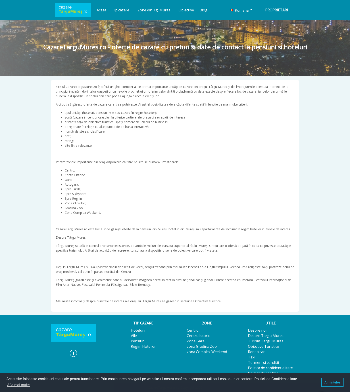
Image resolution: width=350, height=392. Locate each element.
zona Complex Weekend (207, 351)
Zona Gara (195, 341)
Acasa (101, 10)
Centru (192, 330)
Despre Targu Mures (265, 335)
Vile (134, 335)
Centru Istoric (198, 335)
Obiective (186, 10)
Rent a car (256, 351)
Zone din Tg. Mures (154, 10)
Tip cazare (120, 10)
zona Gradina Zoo (202, 346)
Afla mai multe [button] (18, 385)
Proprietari (276, 10)
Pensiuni (138, 341)
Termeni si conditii (263, 362)
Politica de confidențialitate (270, 367)
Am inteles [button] (332, 382)
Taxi (251, 357)
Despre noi (257, 330)
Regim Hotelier (143, 346)
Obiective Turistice (263, 346)
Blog (203, 10)
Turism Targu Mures (265, 341)
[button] (241, 10)
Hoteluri (138, 330)
